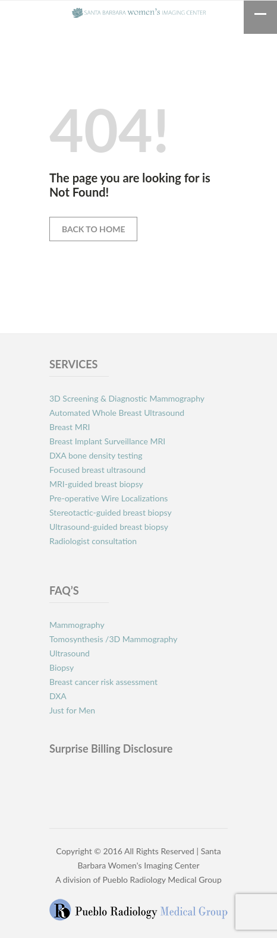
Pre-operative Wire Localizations (108, 498)
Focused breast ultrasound (97, 470)
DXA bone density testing (96, 455)
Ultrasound (69, 653)
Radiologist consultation (93, 541)
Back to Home (93, 229)
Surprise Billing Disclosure (110, 748)
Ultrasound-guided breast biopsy (109, 527)
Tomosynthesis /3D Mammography (113, 639)
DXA (58, 696)
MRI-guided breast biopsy (96, 484)
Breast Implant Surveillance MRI (107, 441)
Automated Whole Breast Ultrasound (116, 413)
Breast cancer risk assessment (103, 682)
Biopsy (61, 667)
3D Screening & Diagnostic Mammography (126, 398)
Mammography (77, 625)
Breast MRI (69, 427)
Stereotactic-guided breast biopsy (110, 512)
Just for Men (72, 710)
